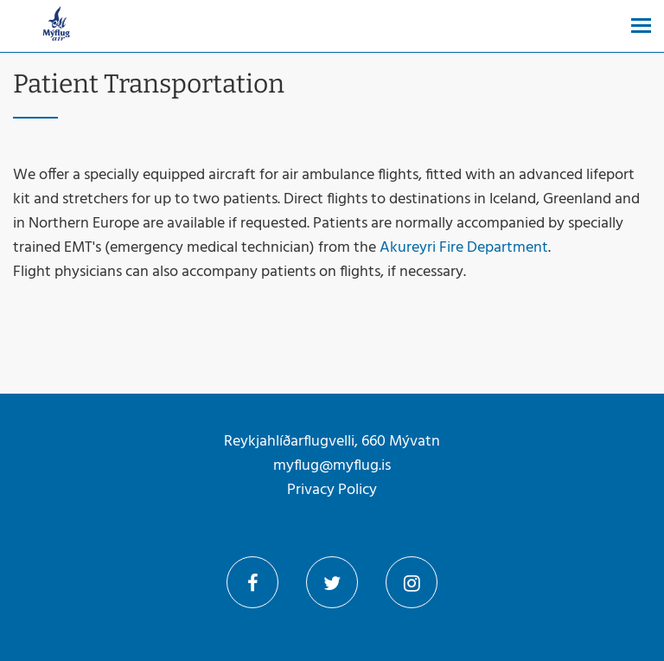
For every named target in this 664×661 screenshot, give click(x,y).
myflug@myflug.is (332, 465)
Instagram (411, 582)
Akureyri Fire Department (464, 247)
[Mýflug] (56, 26)
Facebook (252, 582)
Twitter (332, 582)
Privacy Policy (332, 490)
